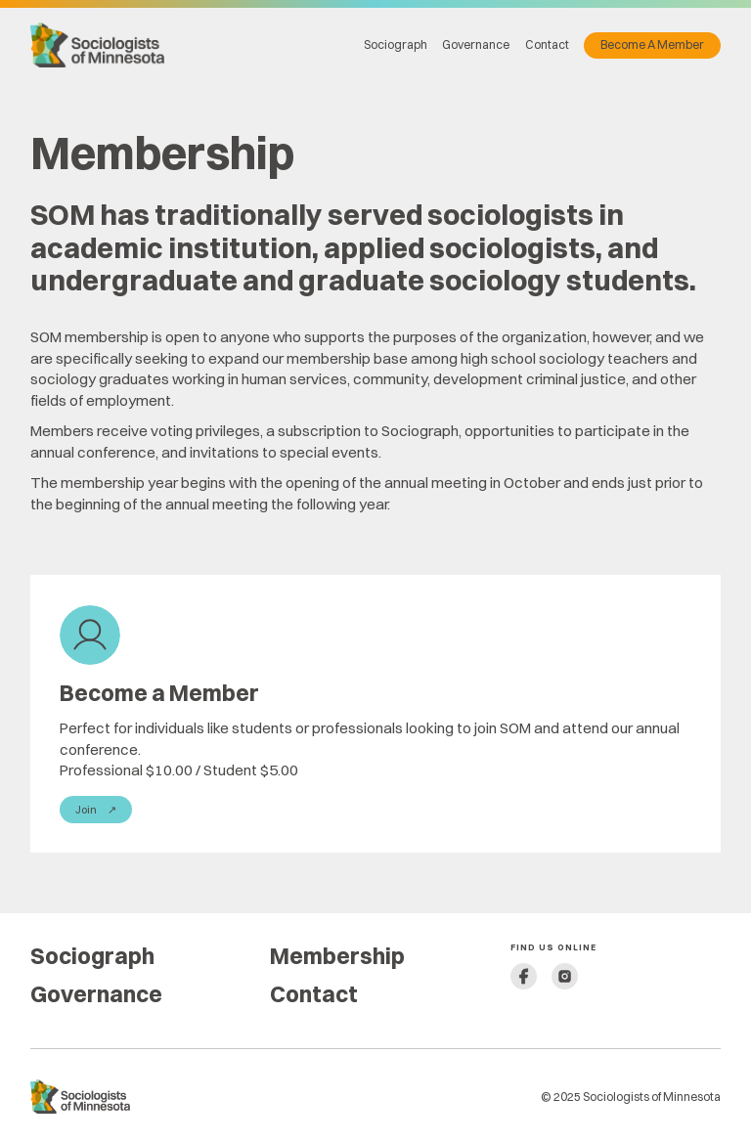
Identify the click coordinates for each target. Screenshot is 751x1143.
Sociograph (395, 44)
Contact (547, 44)
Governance (475, 44)
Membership (337, 956)
